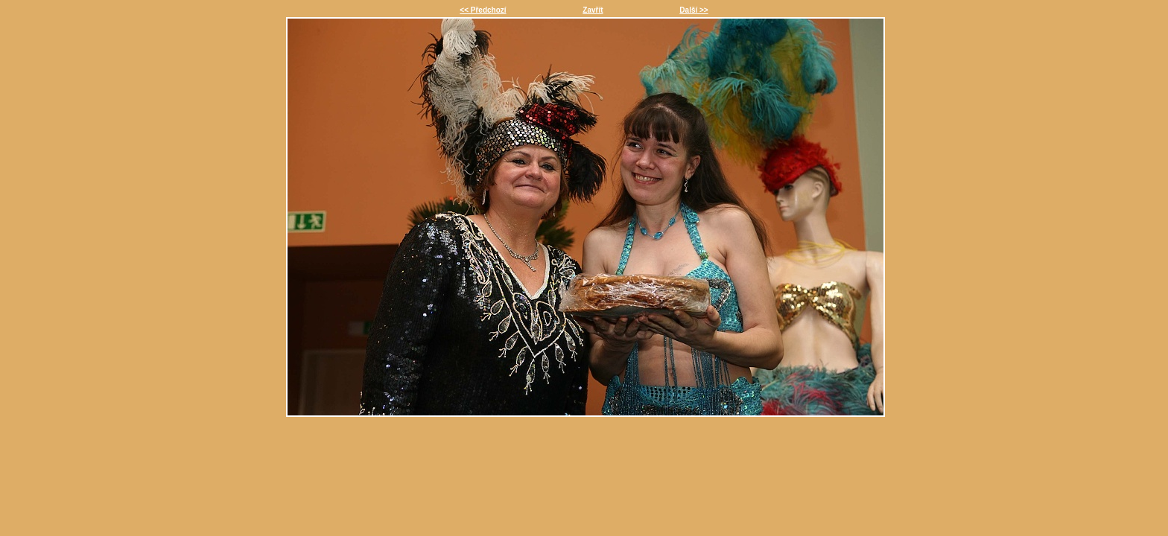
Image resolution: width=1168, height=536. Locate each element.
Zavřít (593, 10)
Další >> (693, 10)
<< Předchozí (483, 10)
